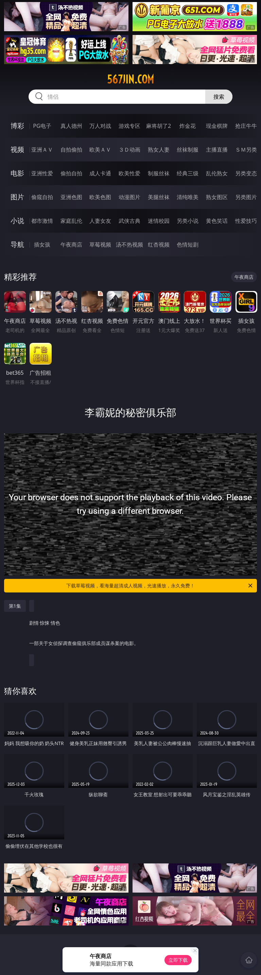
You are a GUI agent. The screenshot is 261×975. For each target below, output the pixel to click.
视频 (17, 149)
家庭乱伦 (71, 221)
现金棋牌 (217, 126)
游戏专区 (129, 126)
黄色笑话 (217, 221)
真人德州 (71, 126)
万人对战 (100, 126)
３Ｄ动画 (129, 149)
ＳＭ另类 (246, 149)
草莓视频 (100, 244)
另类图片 (246, 197)
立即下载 (178, 960)
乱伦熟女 (217, 173)
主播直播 (217, 149)
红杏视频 (159, 244)
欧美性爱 (129, 173)
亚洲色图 (71, 197)
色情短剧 (187, 244)
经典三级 (187, 173)
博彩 (17, 125)
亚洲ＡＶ (42, 149)
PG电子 (42, 126)
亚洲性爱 (42, 173)
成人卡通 (100, 173)
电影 (17, 173)
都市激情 (42, 221)
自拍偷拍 (71, 149)
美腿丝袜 (159, 197)
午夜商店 (71, 244)
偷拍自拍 (71, 173)
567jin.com (130, 79)
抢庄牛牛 (246, 126)
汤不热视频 (129, 244)
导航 (17, 244)
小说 (17, 220)
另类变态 (246, 173)
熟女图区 (217, 197)
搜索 (218, 96)
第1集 (15, 606)
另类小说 (187, 221)
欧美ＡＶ (100, 149)
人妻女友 (100, 221)
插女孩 (42, 244)
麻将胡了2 (158, 126)
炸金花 (187, 126)
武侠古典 (129, 221)
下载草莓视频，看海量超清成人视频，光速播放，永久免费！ (160, 586)
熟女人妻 (159, 149)
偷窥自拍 (42, 197)
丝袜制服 (187, 149)
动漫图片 (129, 197)
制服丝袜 (159, 173)
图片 (17, 196)
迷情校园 (159, 221)
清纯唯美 (187, 197)
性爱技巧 (246, 221)
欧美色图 (100, 197)
